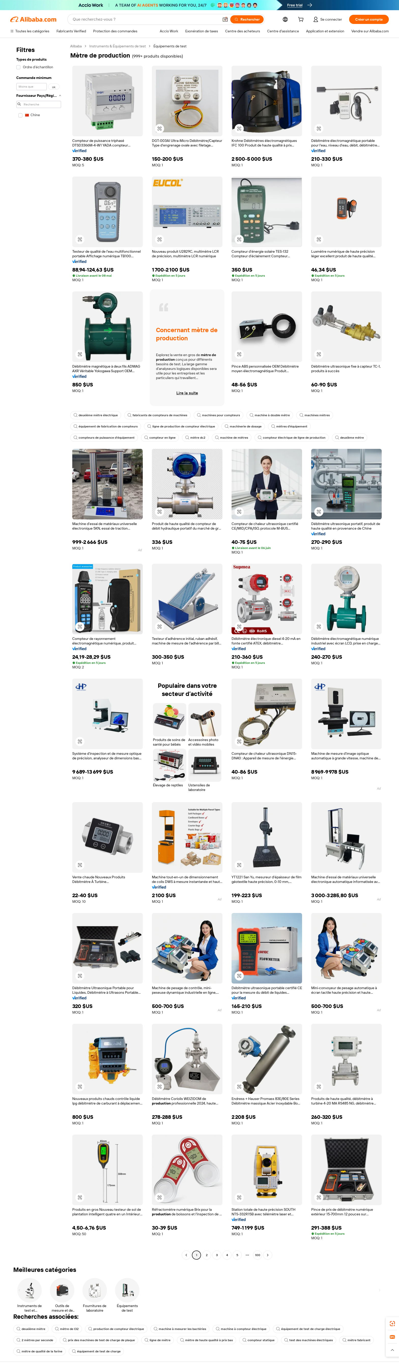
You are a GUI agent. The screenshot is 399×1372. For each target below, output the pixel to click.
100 (257, 1255)
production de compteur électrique (116, 1329)
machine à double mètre (270, 415)
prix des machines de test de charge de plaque (99, 1340)
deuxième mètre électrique (96, 415)
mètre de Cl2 (67, 1329)
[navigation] (38, 651)
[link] (392, 1323)
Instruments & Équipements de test (117, 46)
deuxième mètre (349, 438)
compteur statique (259, 1340)
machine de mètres (231, 438)
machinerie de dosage (243, 426)
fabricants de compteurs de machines (157, 415)
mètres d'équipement (289, 426)
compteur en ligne (160, 438)
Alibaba (76, 46)
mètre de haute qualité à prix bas (206, 1340)
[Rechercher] (247, 19)
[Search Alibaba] (145, 19)
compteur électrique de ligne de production (291, 438)
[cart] (302, 20)
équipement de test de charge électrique (308, 1329)
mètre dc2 (195, 438)
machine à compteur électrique (241, 1329)
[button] (225, 19)
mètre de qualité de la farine (39, 1351)
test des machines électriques (308, 1340)
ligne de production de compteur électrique (181, 426)
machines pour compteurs (218, 415)
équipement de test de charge (96, 1351)
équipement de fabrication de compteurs (106, 426)
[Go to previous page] (186, 1255)
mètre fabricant (356, 1340)
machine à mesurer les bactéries (180, 1329)
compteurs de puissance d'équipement (104, 438)
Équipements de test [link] (170, 46)
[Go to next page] (267, 1255)
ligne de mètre (157, 1340)
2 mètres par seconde (35, 1340)
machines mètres (315, 415)
